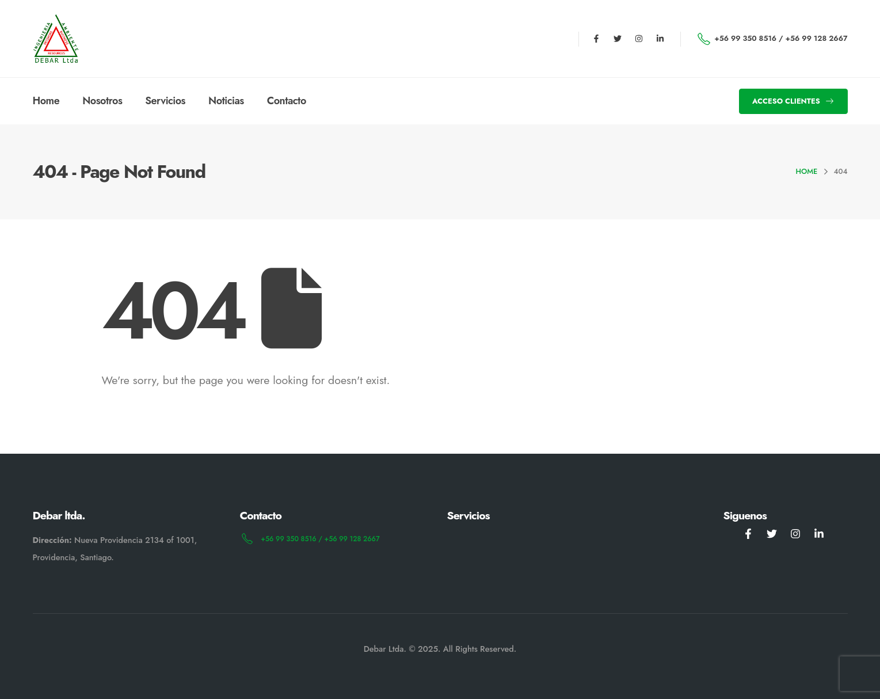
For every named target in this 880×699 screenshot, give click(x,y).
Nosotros (102, 100)
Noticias (226, 100)
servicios (165, 100)
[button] (793, 101)
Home (46, 100)
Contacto (286, 100)
